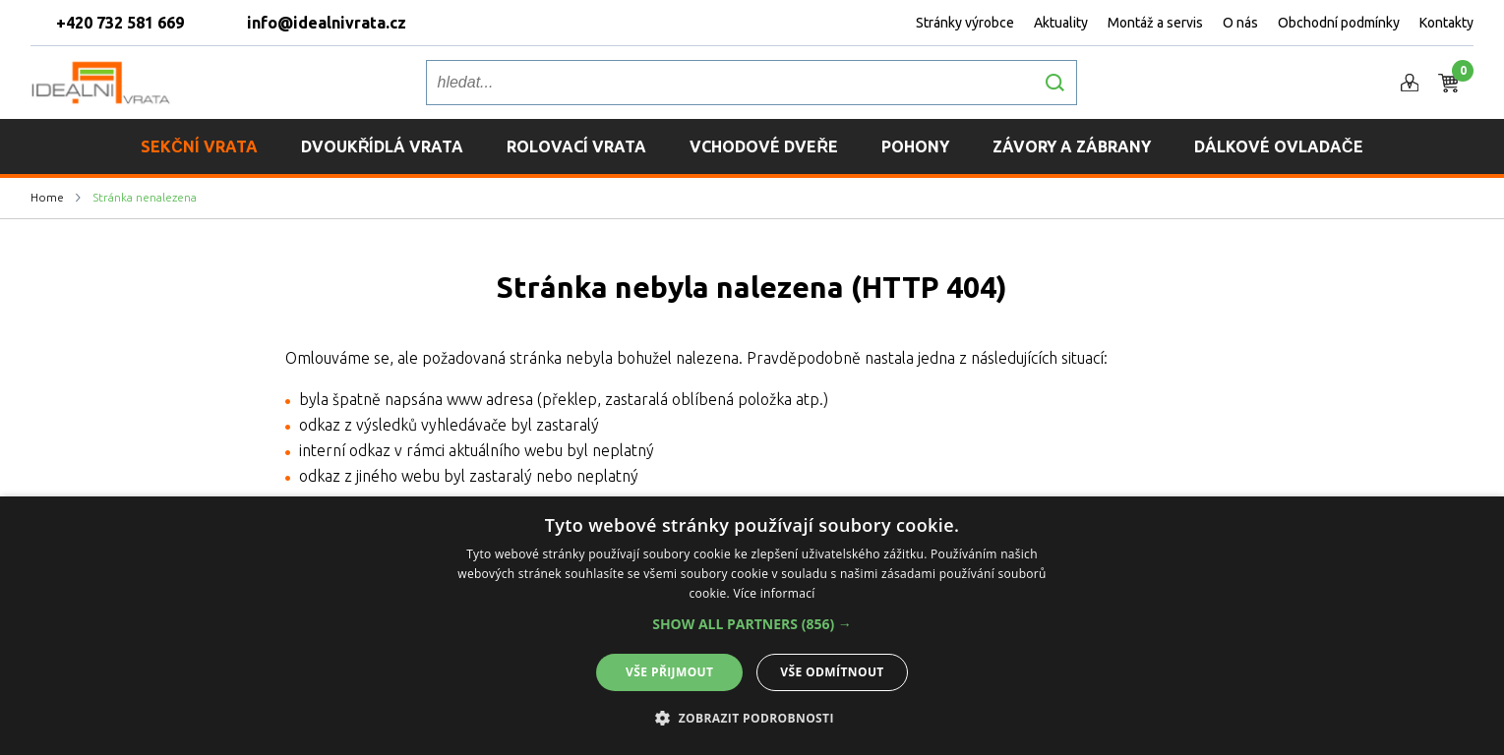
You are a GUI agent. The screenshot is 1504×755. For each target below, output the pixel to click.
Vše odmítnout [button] (831, 672)
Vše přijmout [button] (669, 672)
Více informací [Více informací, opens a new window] (773, 593)
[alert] (752, 625)
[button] (752, 624)
